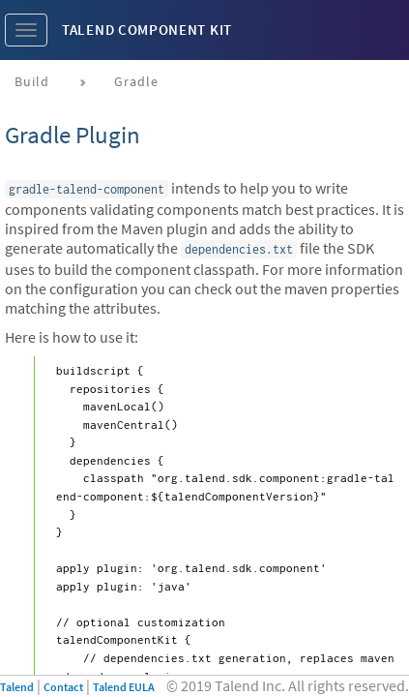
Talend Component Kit (147, 29)
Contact (63, 687)
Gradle (136, 81)
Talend (17, 687)
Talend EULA (124, 687)
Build (32, 81)
